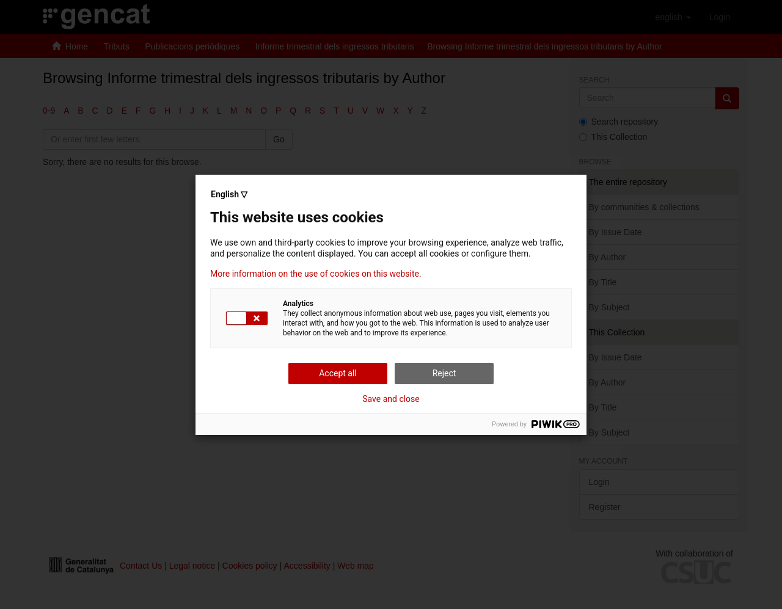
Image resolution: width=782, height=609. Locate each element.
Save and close (391, 399)
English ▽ (229, 194)
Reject (444, 373)
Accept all (338, 373)
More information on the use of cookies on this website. (316, 274)
